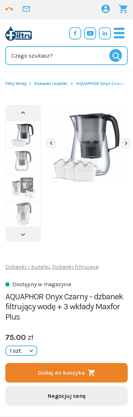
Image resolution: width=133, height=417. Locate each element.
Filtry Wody (16, 83)
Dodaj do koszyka (61, 372)
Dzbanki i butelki (50, 83)
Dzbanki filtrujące (75, 266)
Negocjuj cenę (66, 395)
